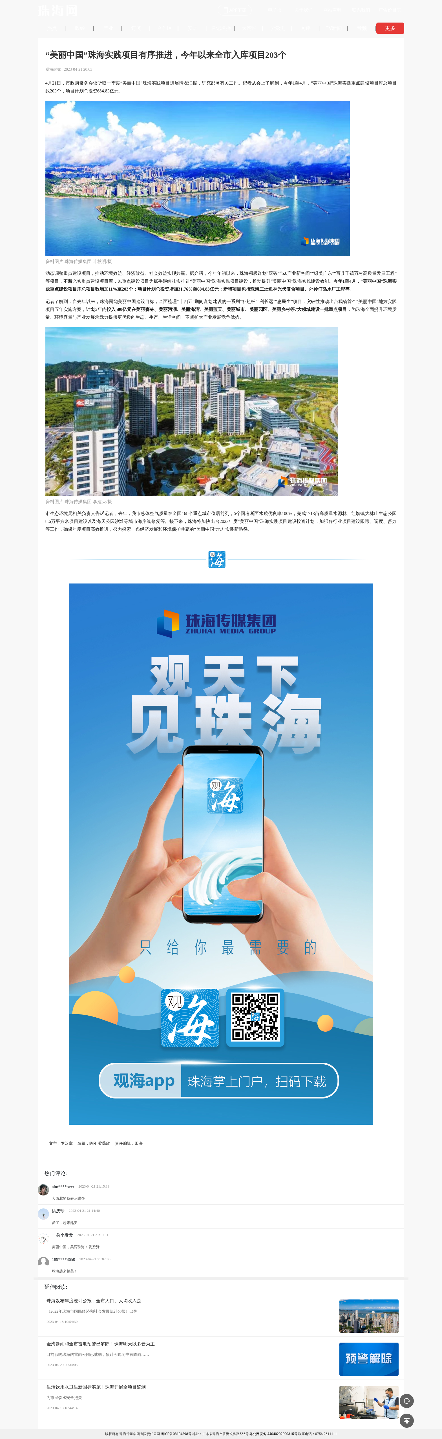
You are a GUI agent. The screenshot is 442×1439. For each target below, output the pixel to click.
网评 (305, 28)
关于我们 (304, 10)
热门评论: (55, 1173)
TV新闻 (334, 28)
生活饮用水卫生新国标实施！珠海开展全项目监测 (96, 1387)
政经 (80, 28)
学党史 (277, 28)
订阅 (136, 28)
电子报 (275, 10)
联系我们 (361, 10)
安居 (193, 28)
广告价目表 (390, 10)
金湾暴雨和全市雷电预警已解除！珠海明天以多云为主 (101, 1343)
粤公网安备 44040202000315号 (273, 1434)
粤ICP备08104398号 (176, 1434)
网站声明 (332, 10)
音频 (362, 28)
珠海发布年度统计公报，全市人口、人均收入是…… (98, 1300)
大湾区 (249, 28)
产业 (108, 28)
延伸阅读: (55, 1287)
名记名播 (221, 28)
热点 (52, 28)
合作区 (164, 28)
